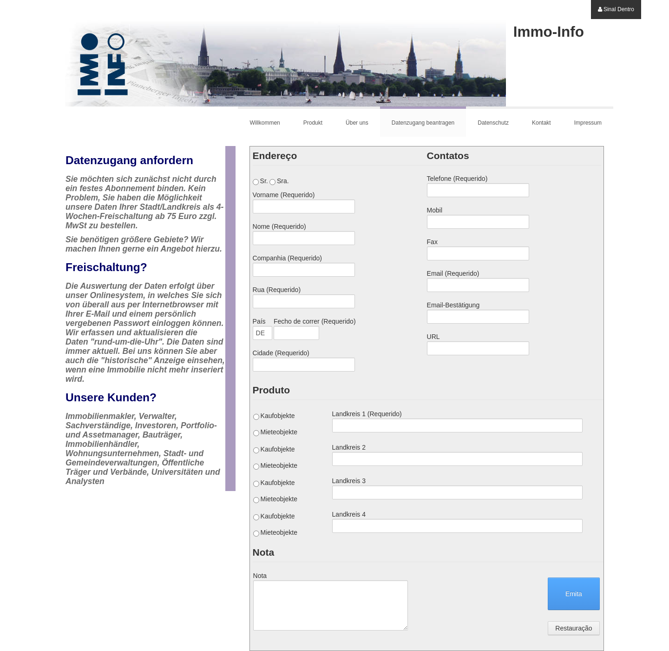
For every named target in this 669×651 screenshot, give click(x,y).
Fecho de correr (315, 321)
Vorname (284, 195)
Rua (277, 289)
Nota (260, 575)
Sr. (260, 181)
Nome (279, 226)
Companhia (287, 258)
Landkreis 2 (349, 447)
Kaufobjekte (274, 416)
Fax (432, 242)
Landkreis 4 (349, 514)
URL (433, 336)
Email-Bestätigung (453, 305)
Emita (573, 594)
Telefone (457, 178)
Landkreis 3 (349, 481)
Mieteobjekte (275, 432)
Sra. (279, 181)
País (259, 321)
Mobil (434, 210)
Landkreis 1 (367, 414)
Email (453, 273)
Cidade (281, 353)
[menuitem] (616, 9)
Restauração (573, 628)
